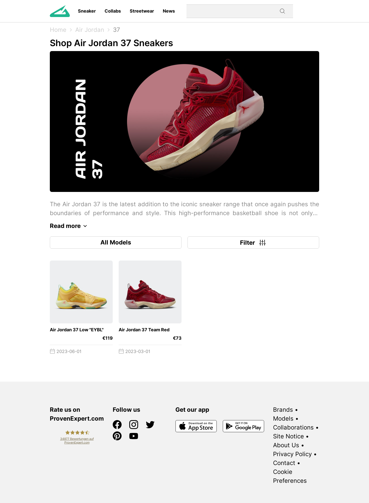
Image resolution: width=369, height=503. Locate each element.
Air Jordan (89, 29)
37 (116, 29)
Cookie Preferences (290, 476)
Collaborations (293, 427)
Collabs (113, 11)
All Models (115, 242)
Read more (70, 226)
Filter (253, 242)
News (169, 11)
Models (283, 418)
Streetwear (142, 11)
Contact (284, 462)
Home (58, 29)
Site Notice (288, 436)
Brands (283, 409)
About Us (286, 445)
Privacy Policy (292, 454)
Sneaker (87, 11)
